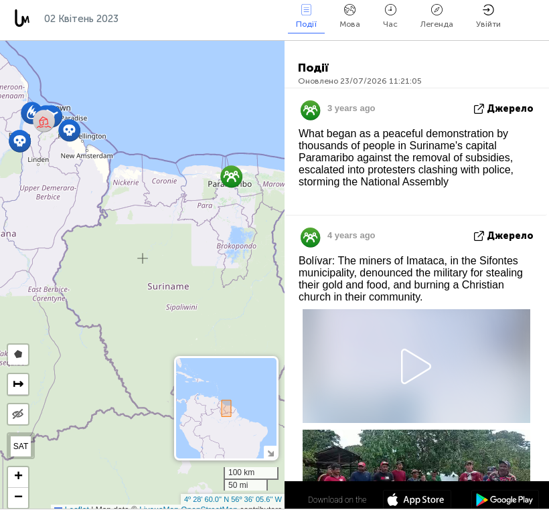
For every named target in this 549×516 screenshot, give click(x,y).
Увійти (488, 16)
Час (390, 16)
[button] (69, 130)
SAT (20, 446)
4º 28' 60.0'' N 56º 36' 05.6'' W (233, 499)
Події (306, 16)
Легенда (436, 16)
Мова (349, 16)
